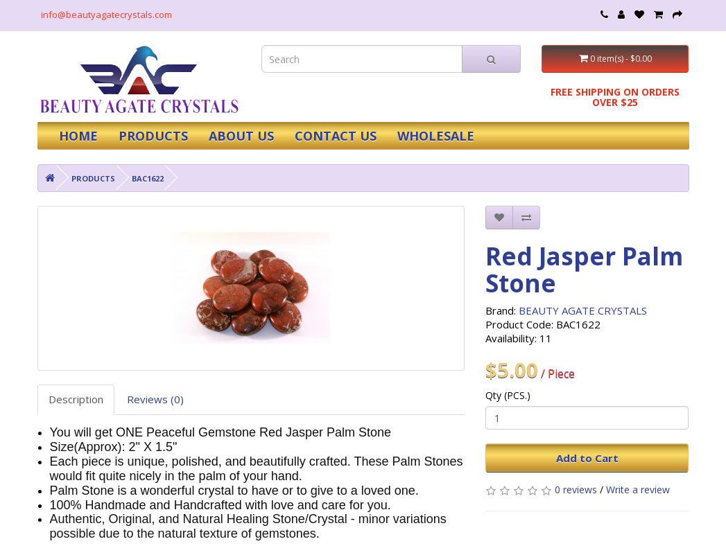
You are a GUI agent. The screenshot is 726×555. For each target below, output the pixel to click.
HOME (78, 135)
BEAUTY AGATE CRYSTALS (583, 310)
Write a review (638, 489)
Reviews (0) (155, 399)
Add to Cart (587, 458)
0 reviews (576, 489)
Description (76, 399)
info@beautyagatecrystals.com (106, 14)
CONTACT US (336, 135)
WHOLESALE (435, 135)
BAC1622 (148, 178)
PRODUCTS (153, 135)
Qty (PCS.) (507, 395)
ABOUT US (241, 135)
